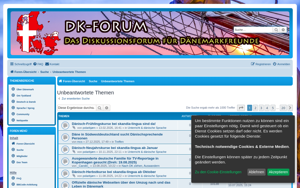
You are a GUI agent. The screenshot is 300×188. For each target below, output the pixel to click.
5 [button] (273, 108)
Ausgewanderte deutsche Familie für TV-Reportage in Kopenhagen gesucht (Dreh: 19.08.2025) (115, 160)
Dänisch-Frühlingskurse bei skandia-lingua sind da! (114, 124)
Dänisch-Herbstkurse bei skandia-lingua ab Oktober (114, 172)
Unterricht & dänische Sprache (147, 127)
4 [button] (267, 108)
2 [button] (255, 108)
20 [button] (283, 108)
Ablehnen (256, 172)
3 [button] (261, 108)
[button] (241, 108)
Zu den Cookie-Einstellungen (218, 172)
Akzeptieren (278, 172)
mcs (79, 141)
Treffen (119, 141)
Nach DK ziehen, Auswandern (140, 165)
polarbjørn (89, 127)
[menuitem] (38, 64)
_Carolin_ (83, 165)
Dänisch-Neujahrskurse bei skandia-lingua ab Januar (115, 148)
